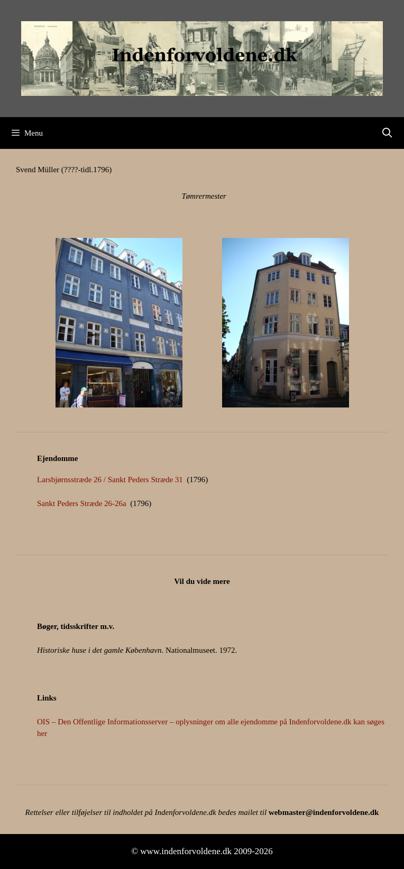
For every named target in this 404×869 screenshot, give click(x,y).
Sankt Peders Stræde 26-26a (81, 503)
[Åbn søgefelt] (387, 133)
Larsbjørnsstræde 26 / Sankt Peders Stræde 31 (110, 479)
